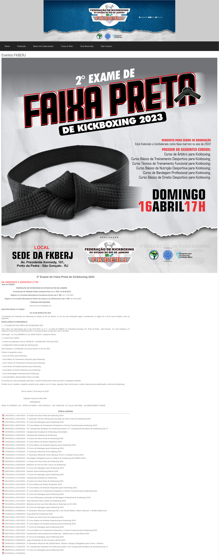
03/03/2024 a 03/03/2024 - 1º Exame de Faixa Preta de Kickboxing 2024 (34, 461)
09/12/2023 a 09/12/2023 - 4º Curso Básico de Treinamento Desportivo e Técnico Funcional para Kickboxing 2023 (51, 491)
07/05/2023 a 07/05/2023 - (15, 553)
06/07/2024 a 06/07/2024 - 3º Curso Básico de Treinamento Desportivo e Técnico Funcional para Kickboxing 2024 (51, 425)
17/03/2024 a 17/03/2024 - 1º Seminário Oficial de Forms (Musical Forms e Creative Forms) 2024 (44, 455)
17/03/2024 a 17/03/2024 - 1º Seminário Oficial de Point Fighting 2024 (33, 452)
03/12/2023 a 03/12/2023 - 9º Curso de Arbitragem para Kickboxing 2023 (34, 494)
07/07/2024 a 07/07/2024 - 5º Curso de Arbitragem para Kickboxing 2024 (34, 422)
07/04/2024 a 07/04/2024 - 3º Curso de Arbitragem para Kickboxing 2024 (34, 448)
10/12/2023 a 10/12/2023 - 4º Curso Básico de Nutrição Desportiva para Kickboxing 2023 (41, 488)
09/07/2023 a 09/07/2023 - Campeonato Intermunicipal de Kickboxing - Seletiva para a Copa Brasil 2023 (47, 534)
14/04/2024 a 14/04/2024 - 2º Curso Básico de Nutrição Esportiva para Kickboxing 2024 (40, 445)
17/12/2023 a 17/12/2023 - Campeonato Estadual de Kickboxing (31, 478)
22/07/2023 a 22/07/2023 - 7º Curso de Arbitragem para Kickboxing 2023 (34, 527)
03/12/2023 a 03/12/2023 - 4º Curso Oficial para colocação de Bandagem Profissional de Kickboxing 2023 (48, 497)
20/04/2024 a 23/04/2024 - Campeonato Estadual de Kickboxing (31, 435)
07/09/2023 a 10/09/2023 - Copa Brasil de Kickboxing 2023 (29, 514)
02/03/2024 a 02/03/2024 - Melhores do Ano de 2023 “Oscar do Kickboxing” (35, 465)
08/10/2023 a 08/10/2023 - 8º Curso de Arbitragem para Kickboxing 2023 (34, 507)
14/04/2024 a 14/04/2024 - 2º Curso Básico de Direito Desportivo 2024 (33, 442)
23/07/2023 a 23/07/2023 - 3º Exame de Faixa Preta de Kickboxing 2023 (34, 517)
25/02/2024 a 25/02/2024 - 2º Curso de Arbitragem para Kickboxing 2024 (34, 468)
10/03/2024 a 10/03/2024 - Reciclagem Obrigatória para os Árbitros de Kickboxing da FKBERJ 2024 (45, 458)
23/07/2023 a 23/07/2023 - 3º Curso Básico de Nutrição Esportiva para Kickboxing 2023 (40, 520)
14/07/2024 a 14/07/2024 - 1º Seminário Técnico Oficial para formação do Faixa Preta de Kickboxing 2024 (48, 419)
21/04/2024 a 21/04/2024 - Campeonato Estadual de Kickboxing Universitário (36, 432)
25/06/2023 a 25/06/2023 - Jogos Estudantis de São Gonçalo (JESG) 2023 (35, 540)
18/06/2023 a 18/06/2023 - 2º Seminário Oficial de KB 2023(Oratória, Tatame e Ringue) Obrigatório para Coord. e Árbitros (54, 543)
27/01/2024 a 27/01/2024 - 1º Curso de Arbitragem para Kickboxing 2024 (34, 475)
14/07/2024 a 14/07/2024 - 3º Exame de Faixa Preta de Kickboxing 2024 (34, 415)
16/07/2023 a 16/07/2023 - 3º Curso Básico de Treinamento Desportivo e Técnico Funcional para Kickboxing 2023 (51, 530)
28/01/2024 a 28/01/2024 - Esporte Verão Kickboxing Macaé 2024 (31, 471)
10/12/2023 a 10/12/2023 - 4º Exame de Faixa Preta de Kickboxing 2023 (34, 481)
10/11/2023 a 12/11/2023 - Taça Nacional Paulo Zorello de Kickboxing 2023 (35, 501)
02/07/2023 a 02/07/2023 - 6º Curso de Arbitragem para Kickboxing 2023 (34, 537)
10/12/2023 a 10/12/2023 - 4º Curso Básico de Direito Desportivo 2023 (33, 484)
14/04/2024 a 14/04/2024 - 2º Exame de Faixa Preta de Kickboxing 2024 (34, 438)
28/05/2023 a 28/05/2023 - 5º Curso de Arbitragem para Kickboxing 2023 (34, 550)
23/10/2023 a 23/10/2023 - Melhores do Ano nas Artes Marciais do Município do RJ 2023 (41, 504)
